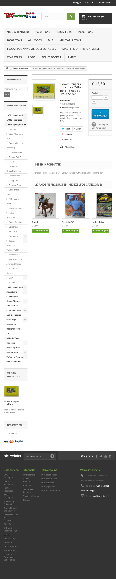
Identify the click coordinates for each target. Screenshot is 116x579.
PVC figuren (12, 352)
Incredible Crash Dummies (13, 168)
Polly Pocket (51, 57)
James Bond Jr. (15, 176)
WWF (11, 278)
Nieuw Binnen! (18, 32)
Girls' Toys (11, 319)
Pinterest (67, 139)
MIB (50, 40)
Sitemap (26, 500)
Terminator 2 (14, 255)
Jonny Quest (14, 180)
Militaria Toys (70, 40)
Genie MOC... (68, 222)
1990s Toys (85, 32)
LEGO (31, 57)
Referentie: (65, 100)
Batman (12, 129)
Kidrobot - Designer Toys (13, 326)
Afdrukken (69, 147)
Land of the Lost (12, 192)
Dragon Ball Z (14, 157)
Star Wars (14, 57)
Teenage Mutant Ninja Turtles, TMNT (12, 245)
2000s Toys (14, 40)
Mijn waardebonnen (50, 490)
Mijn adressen (48, 483)
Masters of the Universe (81, 49)
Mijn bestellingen (49, 475)
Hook (11, 162)
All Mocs (35, 40)
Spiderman (13, 227)
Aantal (95, 93)
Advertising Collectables (12, 294)
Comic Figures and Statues (13, 303)
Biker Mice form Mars (14, 136)
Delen (77, 129)
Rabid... (35, 222)
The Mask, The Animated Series (14, 261)
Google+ (67, 134)
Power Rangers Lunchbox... (11, 402)
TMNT (72, 57)
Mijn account (49, 470)
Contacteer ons (104, 2)
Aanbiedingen (29, 475)
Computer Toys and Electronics (13, 312)
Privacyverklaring (31, 496)
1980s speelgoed (14, 120)
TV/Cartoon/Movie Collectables (31, 49)
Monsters (10, 343)
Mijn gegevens (48, 487)
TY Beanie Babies (12, 270)
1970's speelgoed (14, 115)
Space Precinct (15, 222)
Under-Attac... (99, 222)
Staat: (63, 108)
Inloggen (77, 2)
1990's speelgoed (14, 124)
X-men (11, 282)
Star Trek (12, 231)
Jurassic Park (14, 185)
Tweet (66, 129)
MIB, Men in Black (12, 201)
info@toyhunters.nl (100, 496)
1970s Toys (42, 32)
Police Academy (10, 215)
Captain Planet (15, 152)
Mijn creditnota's (49, 479)
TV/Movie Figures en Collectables (14, 359)
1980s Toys (64, 32)
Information (14, 425)
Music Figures (13, 347)
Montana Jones (15, 208)
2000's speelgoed (14, 287)
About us (13, 433)
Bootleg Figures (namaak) (14, 145)
